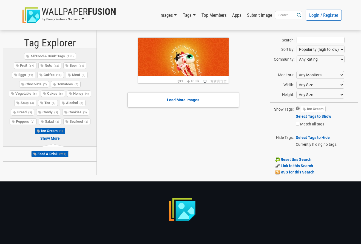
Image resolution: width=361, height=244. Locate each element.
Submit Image (259, 15)
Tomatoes (67, 84)
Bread (24, 112)
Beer (77, 65)
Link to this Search (294, 166)
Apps (236, 15)
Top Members (214, 15)
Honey (81, 93)
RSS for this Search (294, 172)
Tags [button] (187, 15)
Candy (50, 112)
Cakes (55, 93)
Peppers (25, 121)
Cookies (78, 112)
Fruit (27, 65)
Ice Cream (52, 131)
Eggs (25, 75)
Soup (27, 103)
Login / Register (323, 15)
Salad (52, 121)
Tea (50, 103)
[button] (69, 15)
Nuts (52, 65)
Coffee (53, 75)
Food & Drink (52, 154)
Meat (79, 75)
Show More (50, 138)
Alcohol (74, 103)
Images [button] (166, 15)
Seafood (79, 121)
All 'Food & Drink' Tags (52, 56)
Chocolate (36, 84)
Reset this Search (293, 159)
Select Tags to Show (313, 116)
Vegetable (26, 93)
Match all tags (312, 124)
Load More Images (183, 100)
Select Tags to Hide (313, 137)
